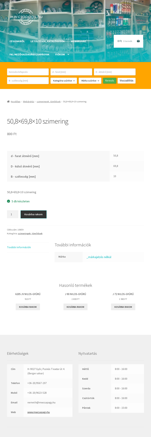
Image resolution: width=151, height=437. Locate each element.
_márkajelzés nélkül (98, 257)
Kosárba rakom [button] (28, 306)
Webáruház (78, 41)
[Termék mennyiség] (12, 214)
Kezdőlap (15, 101)
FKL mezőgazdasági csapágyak (29, 54)
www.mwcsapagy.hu (38, 412)
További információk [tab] (19, 247)
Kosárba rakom (33, 214)
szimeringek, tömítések (49, 101)
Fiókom (60, 54)
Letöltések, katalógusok (48, 41)
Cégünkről (17, 41)
